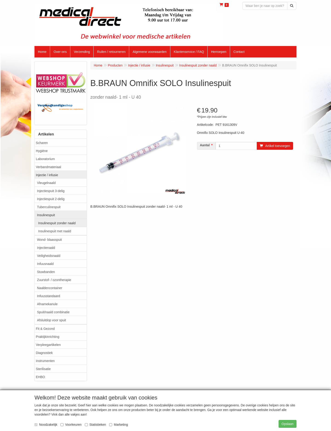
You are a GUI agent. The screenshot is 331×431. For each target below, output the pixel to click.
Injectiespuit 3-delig (51, 191)
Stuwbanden (46, 272)
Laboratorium (45, 159)
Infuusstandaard (48, 296)
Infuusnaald (45, 264)
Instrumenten (45, 361)
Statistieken (95, 424)
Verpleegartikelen (48, 345)
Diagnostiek (44, 353)
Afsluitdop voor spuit (51, 320)
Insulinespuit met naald (54, 231)
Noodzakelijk (45, 424)
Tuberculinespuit (48, 207)
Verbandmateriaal (48, 167)
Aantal (205, 145)
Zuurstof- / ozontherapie (54, 280)
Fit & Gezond (45, 328)
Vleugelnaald (46, 183)
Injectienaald (46, 248)
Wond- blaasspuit (49, 239)
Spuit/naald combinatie (53, 312)
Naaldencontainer (49, 288)
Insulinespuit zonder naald (57, 223)
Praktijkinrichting (47, 337)
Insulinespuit (46, 215)
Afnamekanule (47, 304)
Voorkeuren (71, 424)
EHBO (40, 377)
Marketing (118, 424)
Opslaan (288, 424)
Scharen (42, 143)
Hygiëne (42, 151)
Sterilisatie (43, 369)
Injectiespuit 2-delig (51, 199)
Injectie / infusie (47, 175)
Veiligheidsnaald (48, 256)
